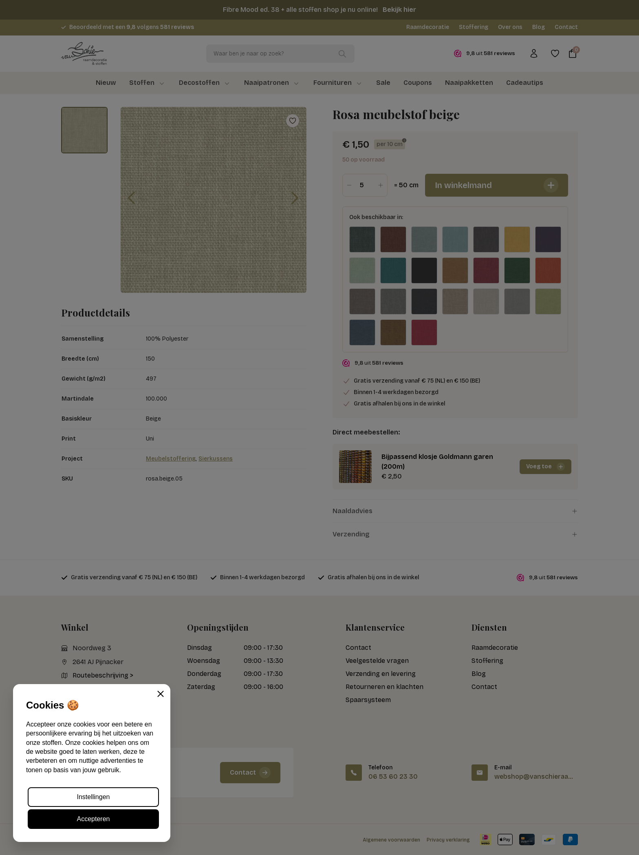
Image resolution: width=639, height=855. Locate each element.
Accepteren (93, 818)
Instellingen (93, 796)
